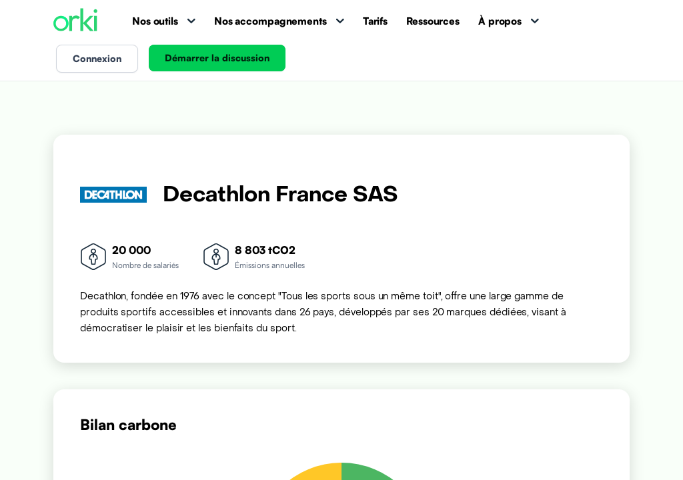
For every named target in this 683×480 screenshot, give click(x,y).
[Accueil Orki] (75, 21)
